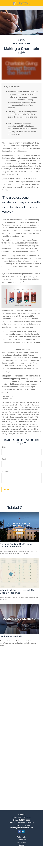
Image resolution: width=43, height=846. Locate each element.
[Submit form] (7, 489)
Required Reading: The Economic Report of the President (16, 545)
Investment (21, 842)
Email (4, 459)
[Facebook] (19, 831)
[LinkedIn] (23, 831)
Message (5, 471)
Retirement (21, 840)
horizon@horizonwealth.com (21, 828)
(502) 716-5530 (24, 817)
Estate (21, 845)
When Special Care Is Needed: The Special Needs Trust (17, 591)
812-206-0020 (24, 820)
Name (4, 447)
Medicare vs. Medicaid (11, 636)
